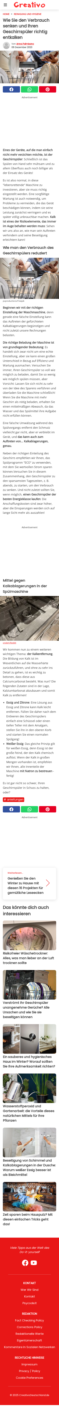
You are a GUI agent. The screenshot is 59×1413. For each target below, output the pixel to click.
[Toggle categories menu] (5, 5)
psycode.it (29, 1303)
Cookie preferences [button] (29, 1378)
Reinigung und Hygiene (27, 14)
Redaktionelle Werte (30, 1334)
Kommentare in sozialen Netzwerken (29, 1347)
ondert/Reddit (9, 642)
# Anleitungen (13, 799)
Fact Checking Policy (29, 1320)
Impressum (29, 1364)
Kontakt (29, 1296)
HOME (6, 14)
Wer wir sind (29, 1290)
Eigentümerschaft (29, 1340)
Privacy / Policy (29, 1371)
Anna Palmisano (25, 43)
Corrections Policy (29, 1327)
